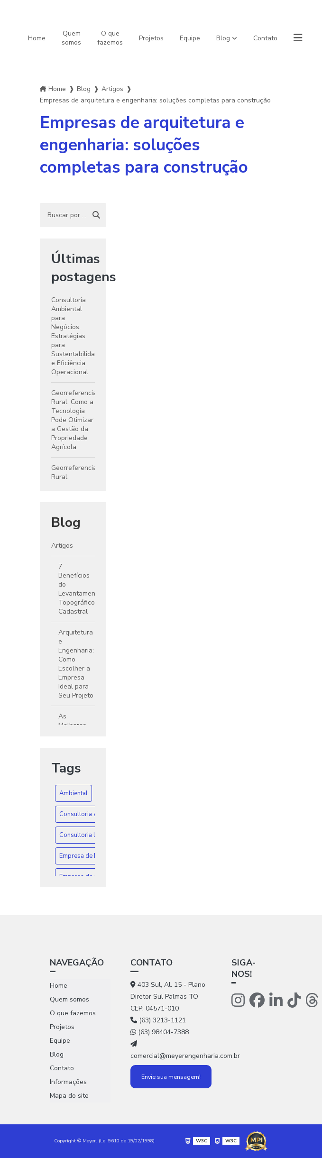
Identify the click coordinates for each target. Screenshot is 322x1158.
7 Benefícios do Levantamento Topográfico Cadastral (76, 589)
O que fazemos (110, 38)
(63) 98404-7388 (159, 1032)
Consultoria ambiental (90, 814)
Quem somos (71, 38)
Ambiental (73, 793)
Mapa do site (69, 1095)
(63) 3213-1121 (158, 1020)
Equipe (190, 38)
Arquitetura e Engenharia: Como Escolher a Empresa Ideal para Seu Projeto (76, 664)
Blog (223, 38)
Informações (68, 1081)
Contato (265, 38)
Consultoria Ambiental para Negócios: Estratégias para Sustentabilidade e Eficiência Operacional (73, 336)
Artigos (112, 88)
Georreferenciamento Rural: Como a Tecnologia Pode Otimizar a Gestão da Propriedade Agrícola (73, 419)
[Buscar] (96, 215)
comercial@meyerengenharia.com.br (171, 1050)
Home (37, 38)
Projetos (151, 38)
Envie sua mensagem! (171, 1077)
